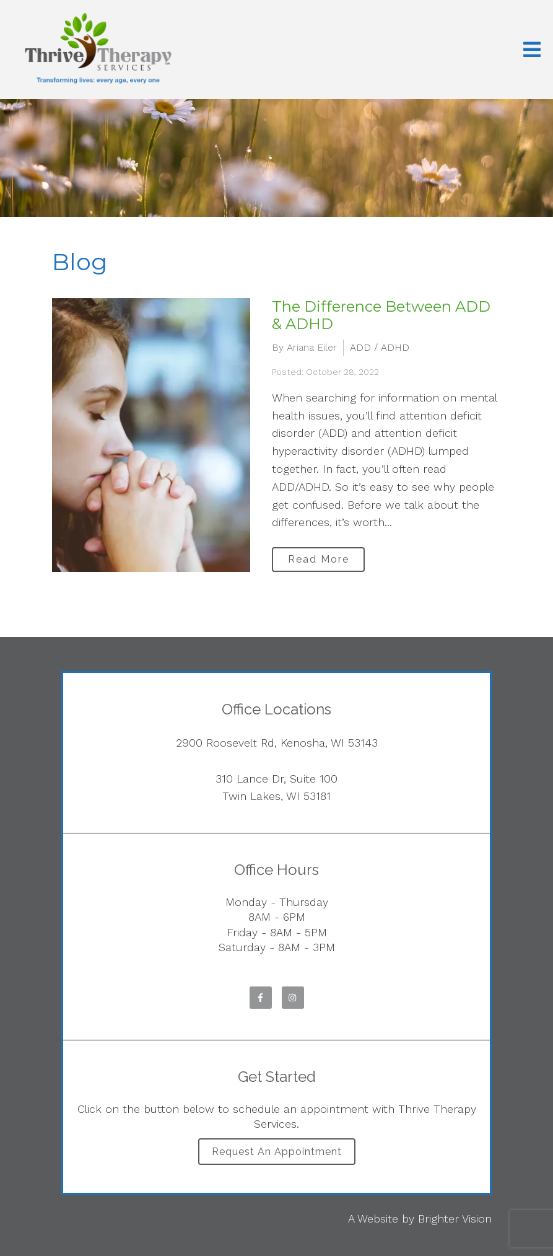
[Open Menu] (532, 49)
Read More (318, 559)
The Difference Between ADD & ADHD (381, 315)
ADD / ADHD (379, 347)
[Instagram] (293, 997)
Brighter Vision (455, 1218)
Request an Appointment (277, 1151)
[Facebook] (261, 997)
